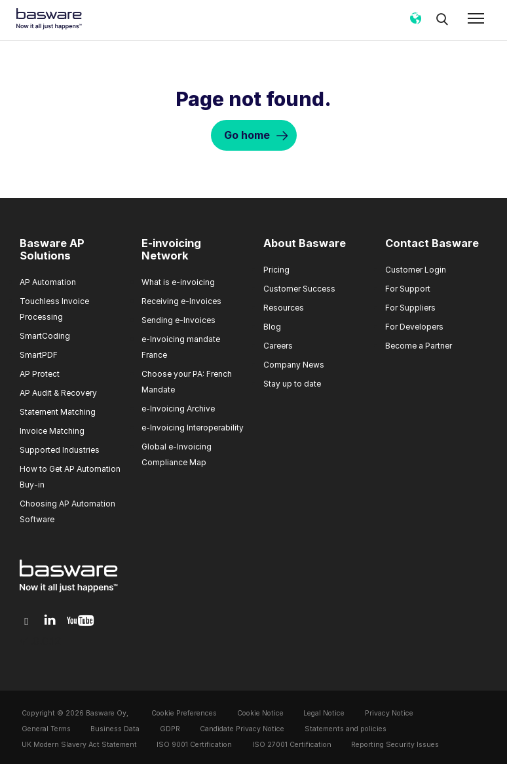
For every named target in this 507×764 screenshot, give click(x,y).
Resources (283, 308)
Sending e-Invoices (178, 320)
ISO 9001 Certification (194, 744)
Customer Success (299, 289)
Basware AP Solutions (52, 250)
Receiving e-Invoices (181, 301)
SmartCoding (45, 336)
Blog (272, 327)
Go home (247, 135)
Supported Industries (60, 450)
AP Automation (48, 282)
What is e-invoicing (178, 282)
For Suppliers (410, 308)
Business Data (115, 729)
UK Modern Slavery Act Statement (79, 744)
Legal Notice (324, 713)
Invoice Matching (52, 431)
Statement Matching (58, 412)
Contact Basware (432, 243)
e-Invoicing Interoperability (192, 427)
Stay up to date (292, 384)
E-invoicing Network (171, 250)
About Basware (304, 243)
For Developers (414, 327)
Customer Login (415, 270)
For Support (407, 289)
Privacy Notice (389, 713)
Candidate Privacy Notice (242, 729)
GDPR (170, 729)
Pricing (276, 270)
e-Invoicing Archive (178, 408)
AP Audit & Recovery (58, 393)
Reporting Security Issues (395, 744)
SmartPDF (39, 355)
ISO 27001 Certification (291, 744)
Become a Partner (418, 346)
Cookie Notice (260, 713)
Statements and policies (345, 729)
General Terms (46, 729)
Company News (293, 365)
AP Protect (40, 374)
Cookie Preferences (184, 713)
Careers (278, 346)
